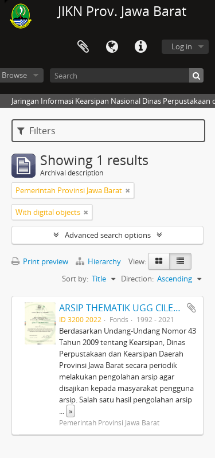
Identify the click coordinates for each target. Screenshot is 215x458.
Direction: (137, 278)
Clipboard (83, 47)
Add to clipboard (191, 308)
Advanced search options (108, 235)
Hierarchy (99, 261)
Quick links (140, 47)
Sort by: (75, 278)
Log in (181, 46)
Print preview (39, 261)
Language (111, 47)
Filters (36, 130)
